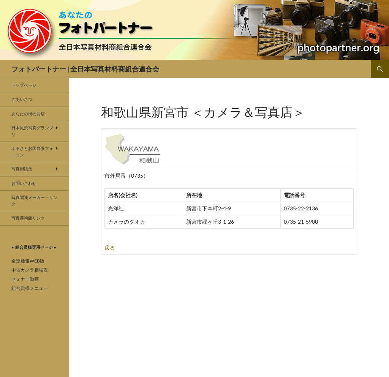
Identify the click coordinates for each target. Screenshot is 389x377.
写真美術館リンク (28, 217)
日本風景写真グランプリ (32, 131)
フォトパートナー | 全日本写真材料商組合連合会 (85, 69)
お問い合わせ (23, 183)
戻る (109, 247)
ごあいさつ (21, 99)
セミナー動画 (25, 279)
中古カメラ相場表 (29, 270)
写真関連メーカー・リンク (34, 200)
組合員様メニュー (29, 288)
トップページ (23, 85)
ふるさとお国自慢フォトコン (32, 151)
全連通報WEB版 (27, 261)
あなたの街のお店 (28, 113)
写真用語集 (21, 168)
